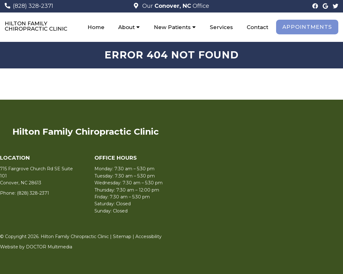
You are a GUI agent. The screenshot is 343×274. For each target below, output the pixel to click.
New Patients (172, 27)
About (126, 27)
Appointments (307, 27)
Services (221, 27)
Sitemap (122, 236)
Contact (257, 27)
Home (96, 27)
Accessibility (148, 236)
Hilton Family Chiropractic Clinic (36, 26)
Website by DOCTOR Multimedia (36, 247)
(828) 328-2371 (33, 5)
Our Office (175, 5)
